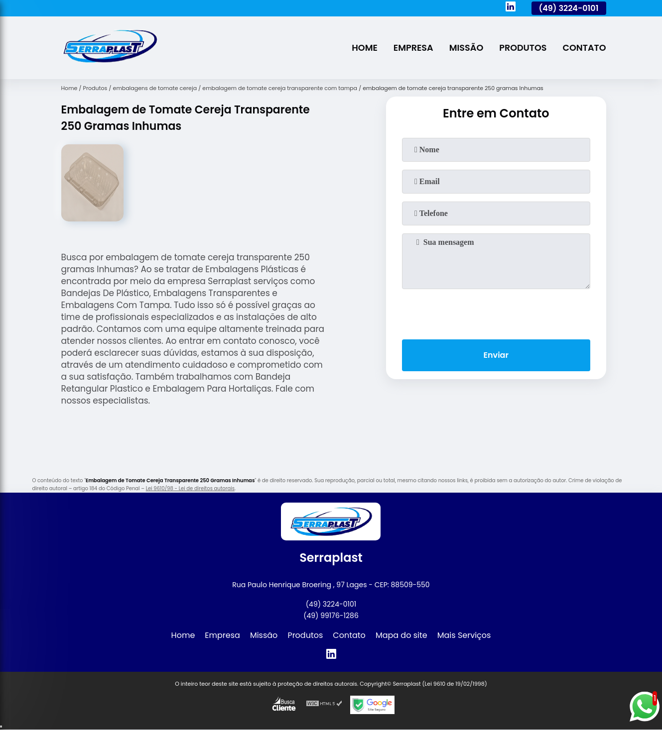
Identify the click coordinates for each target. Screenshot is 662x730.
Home (365, 48)
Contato (584, 48)
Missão (466, 48)
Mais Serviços (464, 635)
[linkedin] (511, 7)
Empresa (413, 48)
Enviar (495, 355)
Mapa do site (401, 635)
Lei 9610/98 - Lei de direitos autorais (190, 488)
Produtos (522, 48)
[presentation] (496, 312)
